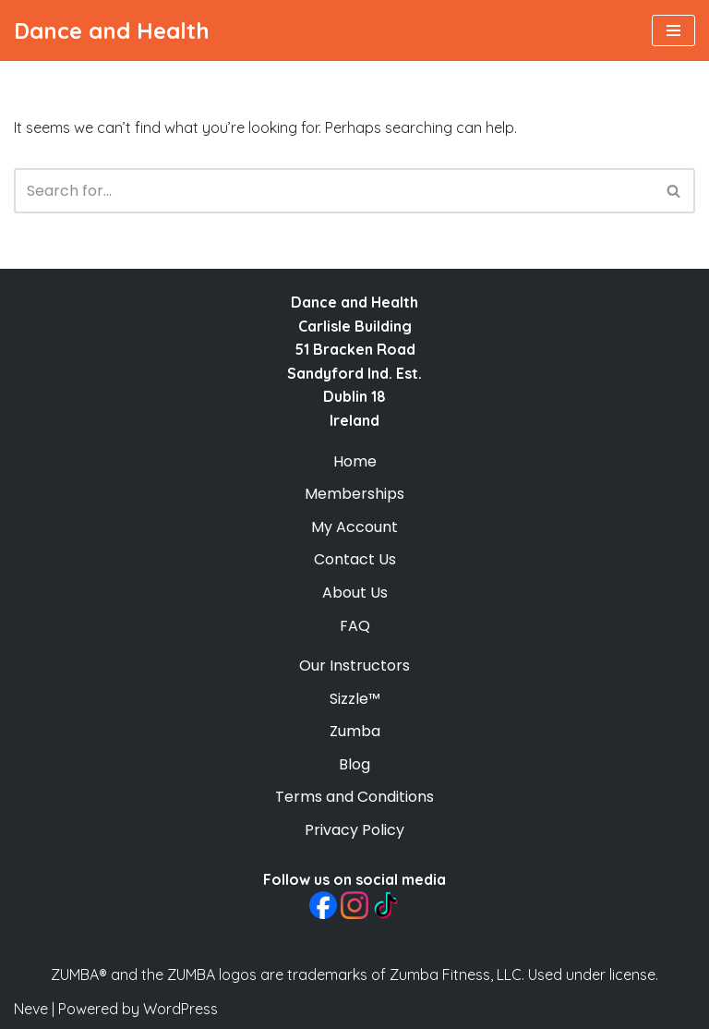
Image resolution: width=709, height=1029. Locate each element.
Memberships (354, 493)
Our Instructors (354, 665)
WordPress (180, 1008)
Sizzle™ (355, 698)
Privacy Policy (354, 830)
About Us (355, 592)
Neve (31, 1008)
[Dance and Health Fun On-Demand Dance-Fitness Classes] (112, 30)
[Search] (334, 190)
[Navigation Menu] (673, 30)
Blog (354, 764)
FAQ (355, 625)
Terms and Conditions (354, 796)
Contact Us (355, 559)
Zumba (355, 731)
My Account (354, 527)
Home (355, 461)
